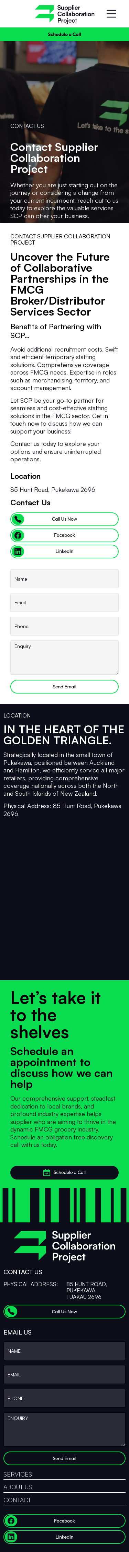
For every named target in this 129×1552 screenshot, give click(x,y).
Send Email (64, 687)
